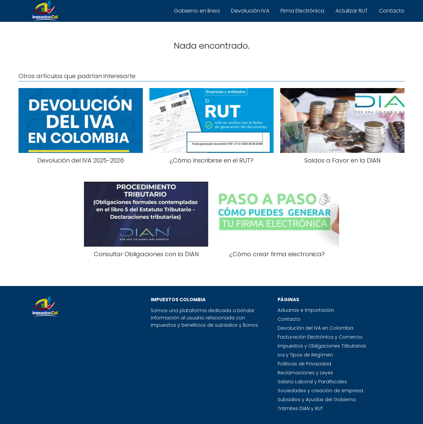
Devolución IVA (250, 11)
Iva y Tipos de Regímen (305, 355)
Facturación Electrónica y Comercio (320, 337)
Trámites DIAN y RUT (300, 408)
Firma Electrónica (302, 11)
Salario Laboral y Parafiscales (312, 381)
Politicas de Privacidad (304, 363)
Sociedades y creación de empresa (320, 390)
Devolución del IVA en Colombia (315, 328)
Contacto (391, 11)
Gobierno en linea (197, 11)
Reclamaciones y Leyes (305, 372)
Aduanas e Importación (306, 310)
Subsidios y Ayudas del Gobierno (317, 399)
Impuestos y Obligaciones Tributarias (322, 346)
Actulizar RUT (351, 11)
